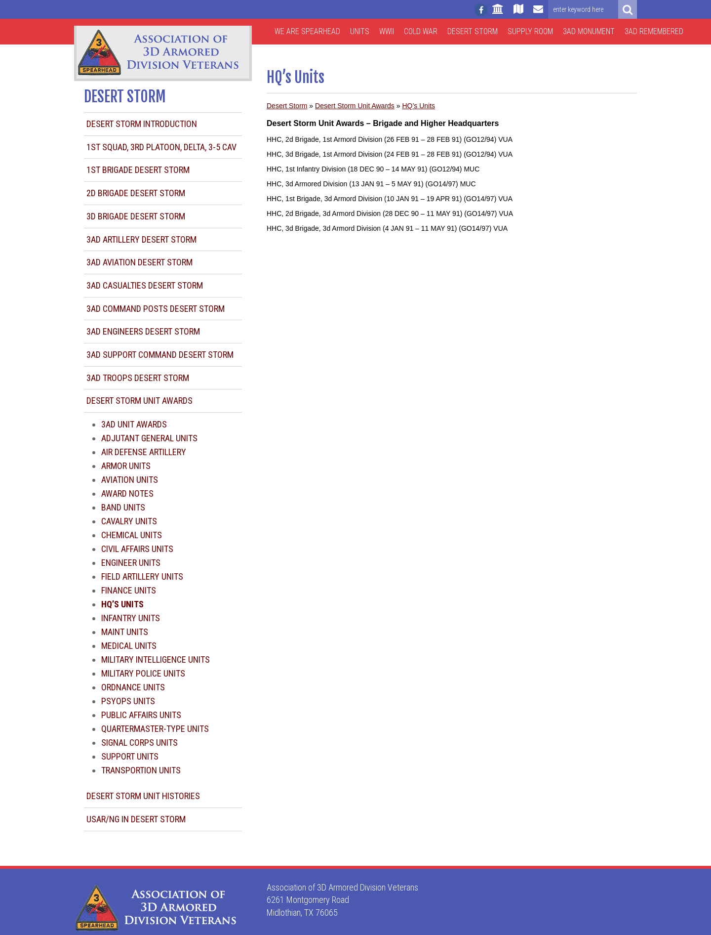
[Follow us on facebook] (480, 10)
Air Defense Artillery (143, 452)
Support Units (129, 756)
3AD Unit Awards (134, 424)
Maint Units (124, 632)
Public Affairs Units (141, 715)
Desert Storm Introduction (141, 124)
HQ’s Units (418, 106)
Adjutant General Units (149, 438)
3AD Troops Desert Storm (137, 378)
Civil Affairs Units (137, 549)
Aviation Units (129, 479)
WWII (386, 31)
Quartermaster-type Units (155, 728)
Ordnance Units (133, 687)
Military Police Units (143, 673)
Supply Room (530, 31)
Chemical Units (131, 535)
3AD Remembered (654, 31)
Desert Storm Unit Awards (139, 400)
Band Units (123, 507)
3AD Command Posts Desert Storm (155, 308)
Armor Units (126, 466)
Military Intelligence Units (155, 659)
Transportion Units (141, 770)
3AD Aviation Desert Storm (139, 262)
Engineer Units (130, 562)
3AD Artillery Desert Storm (141, 239)
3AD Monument (589, 31)
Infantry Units (130, 618)
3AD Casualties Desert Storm (144, 285)
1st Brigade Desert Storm (138, 170)
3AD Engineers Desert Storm (143, 331)
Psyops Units (128, 701)
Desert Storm (472, 31)
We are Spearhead (307, 31)
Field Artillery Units (142, 576)
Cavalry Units (129, 521)
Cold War (420, 31)
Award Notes (127, 493)
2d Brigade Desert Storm (135, 193)
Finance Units (128, 590)
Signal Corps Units (139, 742)
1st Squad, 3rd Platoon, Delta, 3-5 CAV (161, 147)
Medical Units (129, 645)
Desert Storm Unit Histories (143, 796)
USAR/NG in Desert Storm (136, 819)
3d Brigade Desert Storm (135, 216)
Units (359, 31)
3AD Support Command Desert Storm (160, 354)
